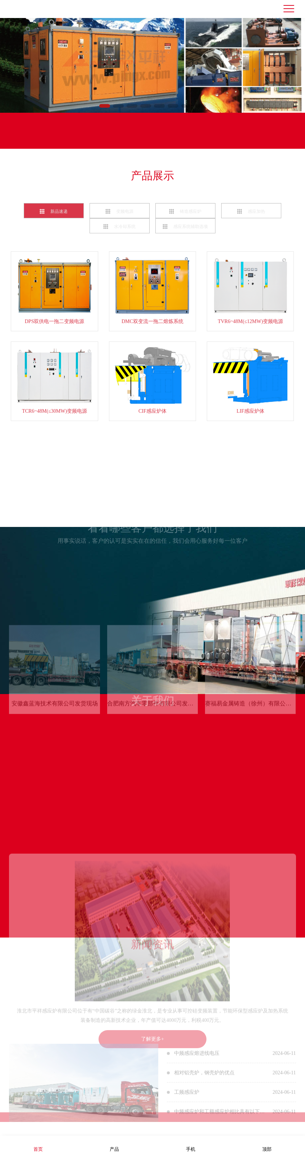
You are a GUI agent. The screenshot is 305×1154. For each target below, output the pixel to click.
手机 (190, 1144)
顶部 (267, 1144)
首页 (38, 1144)
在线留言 (74, 138)
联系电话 (120, 138)
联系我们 (27, 138)
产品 (114, 1144)
